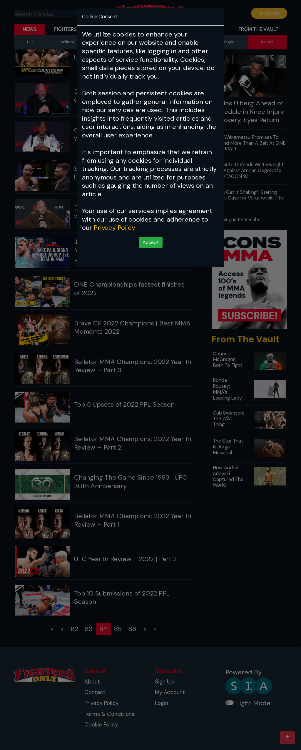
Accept (151, 242)
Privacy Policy (114, 227)
